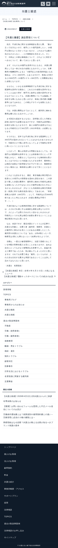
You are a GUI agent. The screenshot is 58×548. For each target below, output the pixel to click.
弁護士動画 (10, 310)
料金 (6, 475)
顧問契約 (8, 468)
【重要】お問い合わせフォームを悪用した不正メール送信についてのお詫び (28, 407)
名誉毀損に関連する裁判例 (17, 376)
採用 (6, 503)
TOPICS (15, 19)
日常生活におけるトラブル (17, 371)
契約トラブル (11, 356)
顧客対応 (9, 361)
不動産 (8, 326)
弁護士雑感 (26, 19)
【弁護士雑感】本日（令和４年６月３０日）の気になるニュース (30, 272)
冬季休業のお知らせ (12, 401)
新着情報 (7, 289)
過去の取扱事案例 (11, 321)
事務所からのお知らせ (15, 305)
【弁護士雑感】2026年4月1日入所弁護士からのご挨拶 (27, 396)
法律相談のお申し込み (14, 531)
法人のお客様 (10, 461)
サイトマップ (10, 537)
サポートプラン (11, 496)
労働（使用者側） (13, 331)
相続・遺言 (10, 351)
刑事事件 (9, 366)
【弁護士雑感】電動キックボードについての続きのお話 (28, 276)
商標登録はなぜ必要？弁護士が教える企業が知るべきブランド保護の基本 (28, 424)
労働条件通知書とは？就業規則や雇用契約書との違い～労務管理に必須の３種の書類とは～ (28, 415)
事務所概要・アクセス (14, 489)
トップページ (10, 447)
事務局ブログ (11, 300)
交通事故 (9, 381)
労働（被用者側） (13, 336)
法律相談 (8, 510)
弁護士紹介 (9, 482)
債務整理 (9, 341)
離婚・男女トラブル (14, 346)
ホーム (4, 19)
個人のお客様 (10, 454)
